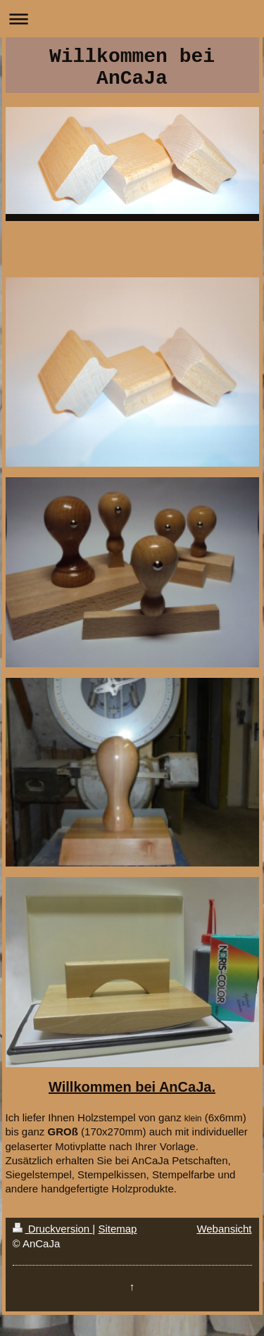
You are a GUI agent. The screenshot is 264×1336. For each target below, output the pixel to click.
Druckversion (53, 1229)
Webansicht (223, 1229)
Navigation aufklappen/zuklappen (132, 19)
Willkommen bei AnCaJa (132, 67)
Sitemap (117, 1229)
